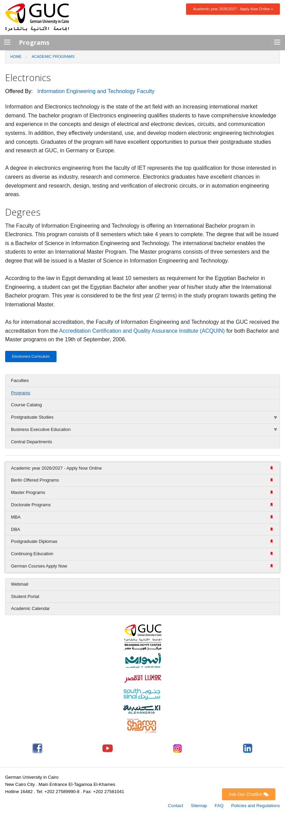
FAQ (219, 805)
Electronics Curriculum (31, 356)
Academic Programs (53, 56)
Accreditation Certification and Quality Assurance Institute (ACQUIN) (142, 331)
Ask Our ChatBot (249, 794)
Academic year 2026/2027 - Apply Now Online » (233, 9)
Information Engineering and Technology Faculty (95, 91)
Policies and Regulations (255, 805)
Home (16, 56)
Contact (175, 805)
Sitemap (199, 805)
